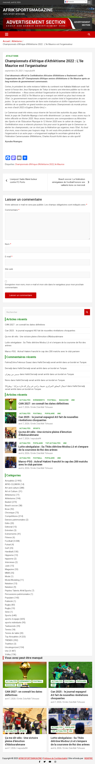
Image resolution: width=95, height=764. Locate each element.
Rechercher (87, 312)
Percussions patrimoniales (17, 594)
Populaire (50, 414)
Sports (36, 428)
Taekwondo (10, 626)
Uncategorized (12, 647)
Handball (9, 551)
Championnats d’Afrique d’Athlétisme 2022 (34, 164)
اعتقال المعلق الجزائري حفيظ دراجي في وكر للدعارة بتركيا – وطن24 (36, 386)
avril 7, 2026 (24, 407)
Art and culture (12, 488)
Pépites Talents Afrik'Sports (18, 590)
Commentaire (12, 210)
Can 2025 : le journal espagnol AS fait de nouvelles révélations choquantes (40, 330)
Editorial (8, 527)
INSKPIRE (88, 758)
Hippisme (9, 555)
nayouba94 (30, 71)
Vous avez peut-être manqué (23, 658)
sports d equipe (12, 619)
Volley (8, 654)
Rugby (8, 605)
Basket (8, 502)
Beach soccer (11, 505)
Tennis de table (12, 633)
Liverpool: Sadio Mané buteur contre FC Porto (23, 180)
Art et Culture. (11, 491)
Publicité (9, 601)
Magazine (64, 400)
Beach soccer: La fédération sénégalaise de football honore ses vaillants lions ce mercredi (68, 182)
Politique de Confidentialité (55, 758)
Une (73, 400)
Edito (7, 523)
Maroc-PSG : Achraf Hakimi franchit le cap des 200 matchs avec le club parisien (42, 351)
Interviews (10, 562)
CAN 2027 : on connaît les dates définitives (25, 324)
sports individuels (13, 622)
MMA (7, 573)
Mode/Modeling (12, 580)
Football (51, 400)
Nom (8, 244)
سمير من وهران (12, 374)
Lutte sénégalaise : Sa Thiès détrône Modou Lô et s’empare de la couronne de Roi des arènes (53, 448)
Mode (7, 576)
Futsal (8, 544)
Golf (7, 548)
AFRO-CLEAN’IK (12, 484)
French (69, 2)
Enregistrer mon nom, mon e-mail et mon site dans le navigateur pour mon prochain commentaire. (44, 286)
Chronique (10, 512)
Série (7, 612)
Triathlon (9, 644)
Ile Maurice (59, 164)
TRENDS (9, 640)
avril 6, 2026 (24, 453)
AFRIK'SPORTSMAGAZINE (28, 9)
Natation (9, 583)
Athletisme (12, 56)
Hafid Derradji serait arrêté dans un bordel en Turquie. (62, 362)
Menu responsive (89, 2)
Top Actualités (52, 443)
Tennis (8, 629)
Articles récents (16, 394)
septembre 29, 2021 (14, 71)
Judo (7, 566)
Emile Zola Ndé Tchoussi (42, 407)
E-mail (8, 256)
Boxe (7, 509)
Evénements (39, 400)
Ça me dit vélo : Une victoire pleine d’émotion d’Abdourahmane (34, 336)
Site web (9, 269)
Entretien (9, 530)
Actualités (24, 400)
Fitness (8, 537)
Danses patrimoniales (15, 519)
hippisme (9, 558)
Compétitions (11, 516)
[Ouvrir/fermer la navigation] (6, 34)
